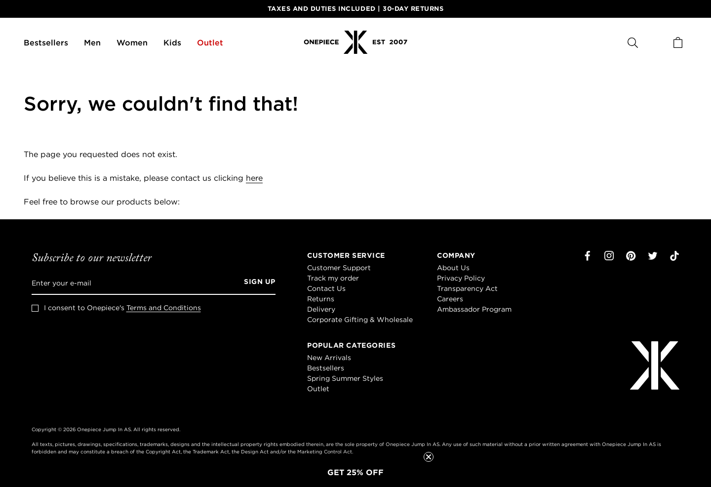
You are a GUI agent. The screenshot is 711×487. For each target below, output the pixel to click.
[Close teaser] (429, 457)
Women (132, 42)
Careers (450, 298)
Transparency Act (467, 288)
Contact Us (326, 288)
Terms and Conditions (163, 307)
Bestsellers (46, 42)
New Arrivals (329, 357)
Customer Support (339, 267)
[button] (355, 472)
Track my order (333, 278)
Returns (320, 298)
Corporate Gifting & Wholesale (360, 319)
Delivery (321, 309)
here (254, 178)
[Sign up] (256, 283)
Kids (172, 42)
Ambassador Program (474, 309)
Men (92, 42)
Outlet (210, 42)
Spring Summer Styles (345, 378)
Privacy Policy (461, 278)
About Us (453, 267)
